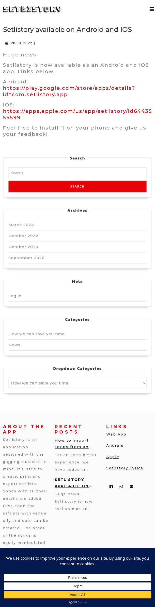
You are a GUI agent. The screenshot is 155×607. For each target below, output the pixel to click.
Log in (19, 293)
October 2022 (27, 237)
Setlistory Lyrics (124, 468)
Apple (112, 457)
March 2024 (25, 226)
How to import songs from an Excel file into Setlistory (72, 444)
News (18, 339)
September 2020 (30, 257)
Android (115, 445)
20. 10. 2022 (21, 43)
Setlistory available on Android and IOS (76, 483)
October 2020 (27, 247)
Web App (116, 434)
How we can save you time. (39, 328)
